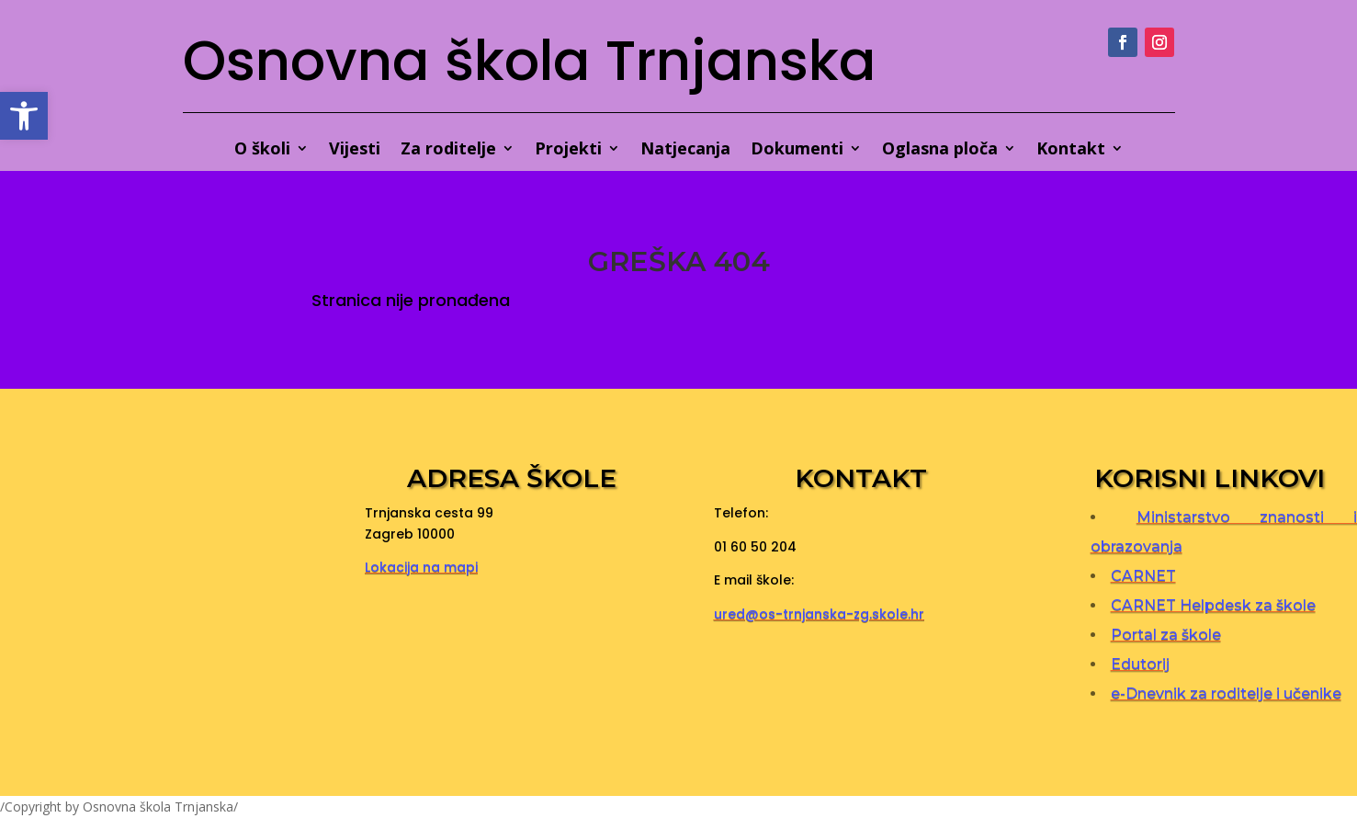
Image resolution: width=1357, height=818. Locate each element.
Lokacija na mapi (421, 567)
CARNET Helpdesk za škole (1213, 605)
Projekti (568, 150)
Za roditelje (448, 150)
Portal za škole (1166, 634)
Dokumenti (797, 150)
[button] (24, 116)
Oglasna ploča (940, 150)
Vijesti (354, 150)
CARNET (1143, 576)
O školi (262, 150)
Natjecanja (685, 150)
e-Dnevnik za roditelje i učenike (1226, 693)
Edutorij (1140, 664)
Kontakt (1070, 150)
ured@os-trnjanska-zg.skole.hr (819, 614)
